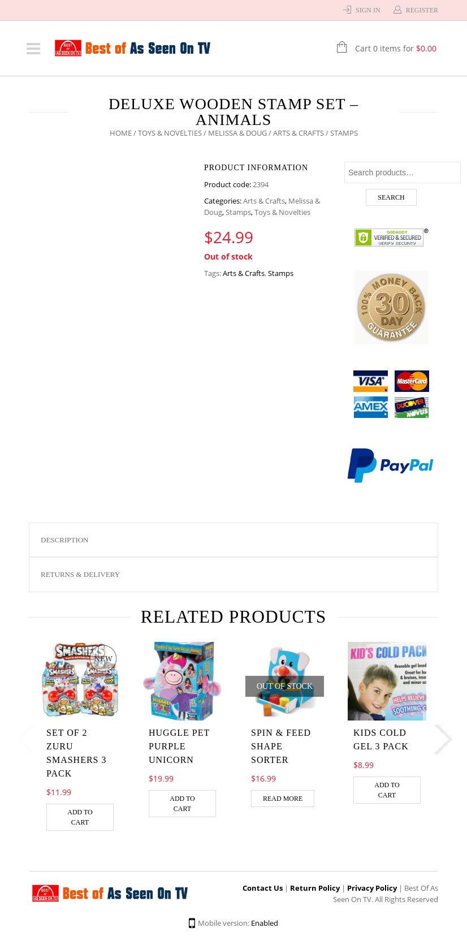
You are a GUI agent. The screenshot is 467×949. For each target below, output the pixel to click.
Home (121, 133)
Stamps (238, 212)
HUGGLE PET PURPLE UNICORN (179, 746)
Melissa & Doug (237, 133)
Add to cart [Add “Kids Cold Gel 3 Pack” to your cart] (387, 790)
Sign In (368, 10)
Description (65, 540)
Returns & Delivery (80, 574)
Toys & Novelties (170, 133)
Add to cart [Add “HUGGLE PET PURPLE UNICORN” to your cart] (182, 804)
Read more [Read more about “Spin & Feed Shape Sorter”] (282, 799)
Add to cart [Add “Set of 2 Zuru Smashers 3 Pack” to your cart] (80, 817)
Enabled (264, 923)
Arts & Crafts (298, 133)
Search (391, 197)
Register (422, 10)
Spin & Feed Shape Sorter (281, 746)
